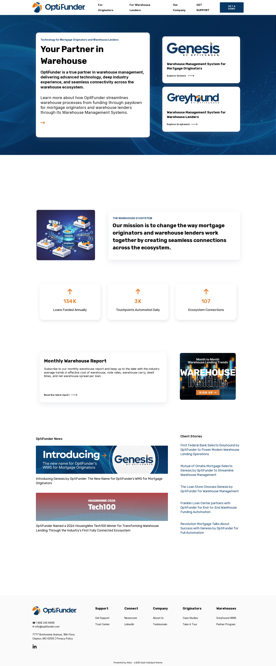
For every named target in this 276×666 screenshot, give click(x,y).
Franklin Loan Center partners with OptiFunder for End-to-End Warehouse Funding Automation (208, 507)
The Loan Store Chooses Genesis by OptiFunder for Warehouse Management (209, 489)
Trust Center (102, 624)
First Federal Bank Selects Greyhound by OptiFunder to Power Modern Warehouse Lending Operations (209, 449)
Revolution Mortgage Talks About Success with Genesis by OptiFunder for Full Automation (209, 528)
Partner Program (225, 624)
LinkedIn (129, 624)
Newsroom (130, 617)
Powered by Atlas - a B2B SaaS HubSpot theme (138, 662)
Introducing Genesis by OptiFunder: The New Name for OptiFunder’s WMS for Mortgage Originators (99, 481)
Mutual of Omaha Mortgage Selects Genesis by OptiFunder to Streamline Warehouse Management (207, 470)
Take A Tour (190, 624)
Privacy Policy (65, 638)
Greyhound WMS (226, 617)
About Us (158, 617)
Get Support (102, 617)
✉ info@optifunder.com (45, 626)
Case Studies (190, 617)
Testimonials (160, 624)
